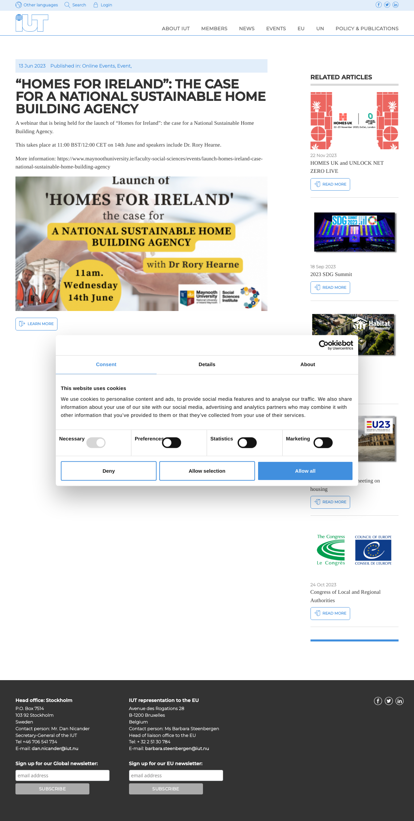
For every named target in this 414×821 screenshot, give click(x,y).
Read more (330, 184)
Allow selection (207, 470)
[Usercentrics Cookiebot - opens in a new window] (323, 345)
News (247, 29)
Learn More (36, 323)
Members (214, 29)
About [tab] (307, 364)
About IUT (176, 29)
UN (320, 29)
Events (276, 29)
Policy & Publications (367, 29)
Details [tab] (207, 364)
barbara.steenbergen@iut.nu (177, 748)
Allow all (305, 470)
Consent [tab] (106, 364)
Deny (108, 470)
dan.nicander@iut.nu (55, 748)
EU (300, 29)
